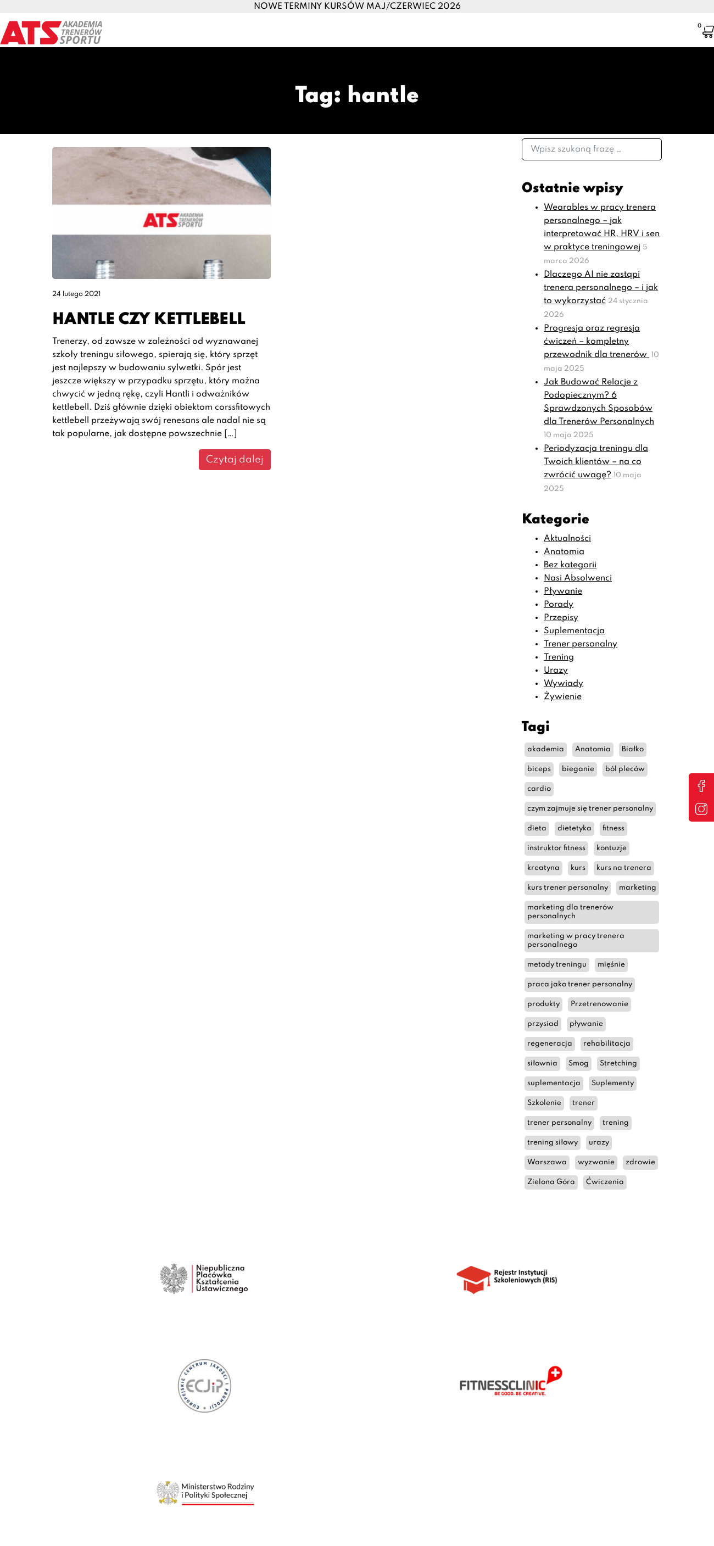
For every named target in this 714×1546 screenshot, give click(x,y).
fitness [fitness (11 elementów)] (613, 828)
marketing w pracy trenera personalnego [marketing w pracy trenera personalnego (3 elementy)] (575, 940)
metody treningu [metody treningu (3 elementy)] (557, 964)
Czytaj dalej (235, 460)
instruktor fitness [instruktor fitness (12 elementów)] (556, 848)
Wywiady (563, 683)
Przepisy (561, 617)
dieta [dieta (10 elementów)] (536, 828)
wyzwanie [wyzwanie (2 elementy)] (596, 1162)
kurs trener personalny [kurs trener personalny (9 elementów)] (567, 887)
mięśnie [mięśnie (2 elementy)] (611, 964)
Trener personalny (580, 644)
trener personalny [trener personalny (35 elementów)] (559, 1122)
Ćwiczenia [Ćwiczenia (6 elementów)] (605, 1182)
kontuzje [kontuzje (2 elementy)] (611, 848)
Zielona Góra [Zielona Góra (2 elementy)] (551, 1182)
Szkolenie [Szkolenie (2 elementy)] (544, 1103)
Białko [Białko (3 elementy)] (633, 749)
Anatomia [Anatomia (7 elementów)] (593, 749)
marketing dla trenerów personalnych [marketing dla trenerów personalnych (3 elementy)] (570, 912)
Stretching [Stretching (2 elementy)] (618, 1063)
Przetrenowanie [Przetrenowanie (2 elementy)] (599, 1004)
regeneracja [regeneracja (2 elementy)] (549, 1043)
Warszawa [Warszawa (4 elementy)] (547, 1162)
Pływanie (563, 591)
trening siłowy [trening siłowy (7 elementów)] (552, 1142)
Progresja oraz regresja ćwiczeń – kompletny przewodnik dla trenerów (596, 341)
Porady (558, 604)
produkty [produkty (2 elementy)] (543, 1004)
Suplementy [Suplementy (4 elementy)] (613, 1083)
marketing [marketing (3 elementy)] (637, 887)
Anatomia (564, 552)
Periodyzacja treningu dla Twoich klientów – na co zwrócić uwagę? (596, 461)
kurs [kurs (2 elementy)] (578, 868)
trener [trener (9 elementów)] (583, 1103)
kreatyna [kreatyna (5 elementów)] (543, 868)
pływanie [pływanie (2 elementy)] (586, 1024)
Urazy (556, 670)
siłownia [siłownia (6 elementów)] (542, 1063)
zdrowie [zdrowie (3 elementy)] (640, 1162)
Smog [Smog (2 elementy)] (578, 1063)
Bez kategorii (570, 565)
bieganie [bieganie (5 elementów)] (578, 769)
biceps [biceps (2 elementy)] (539, 769)
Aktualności (567, 538)
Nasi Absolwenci (578, 578)
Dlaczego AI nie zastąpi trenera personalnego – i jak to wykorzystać (601, 287)
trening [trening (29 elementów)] (616, 1122)
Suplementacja (574, 631)
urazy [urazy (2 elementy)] (599, 1142)
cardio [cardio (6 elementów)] (539, 788)
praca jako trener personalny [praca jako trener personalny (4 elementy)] (579, 984)
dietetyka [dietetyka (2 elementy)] (574, 828)
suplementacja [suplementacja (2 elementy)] (554, 1083)
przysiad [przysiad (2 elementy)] (543, 1024)
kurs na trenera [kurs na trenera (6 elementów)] (623, 868)
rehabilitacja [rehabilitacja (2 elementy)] (607, 1043)
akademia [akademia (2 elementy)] (545, 749)
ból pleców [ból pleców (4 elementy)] (625, 769)
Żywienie (563, 697)
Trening (559, 657)
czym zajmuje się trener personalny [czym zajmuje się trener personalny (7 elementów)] (590, 808)
